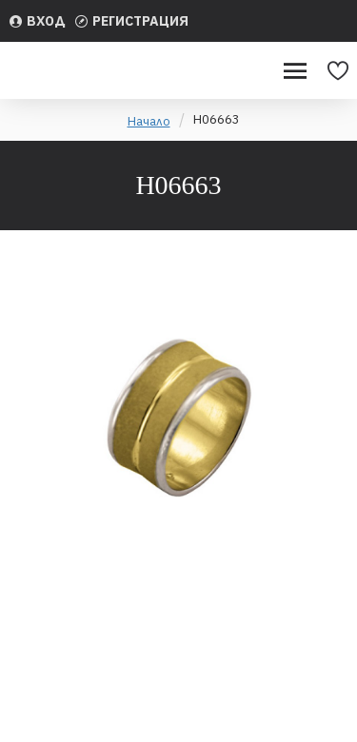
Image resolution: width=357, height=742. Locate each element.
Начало (149, 121)
